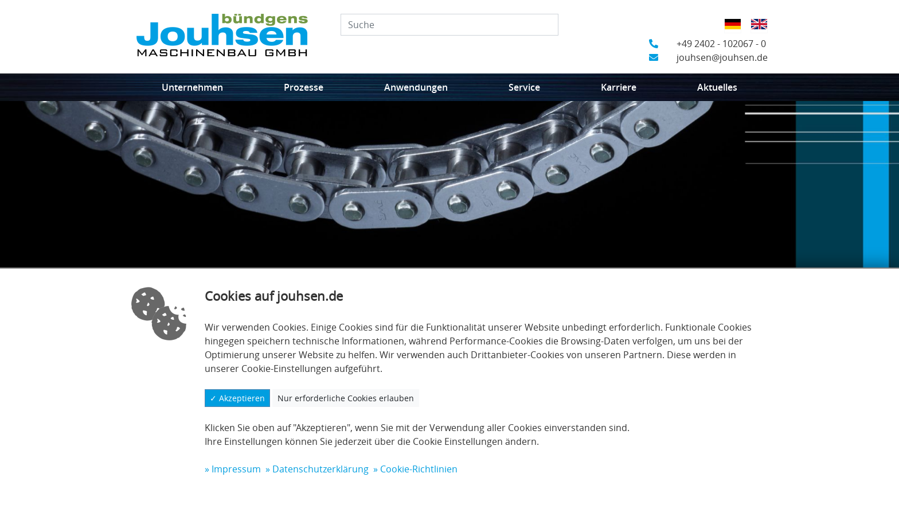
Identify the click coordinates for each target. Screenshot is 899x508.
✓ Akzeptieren (237, 398)
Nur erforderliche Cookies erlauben (345, 398)
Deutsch (736, 31)
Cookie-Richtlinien (419, 469)
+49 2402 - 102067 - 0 (707, 43)
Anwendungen (416, 87)
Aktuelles (717, 87)
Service (524, 87)
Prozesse (303, 87)
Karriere (618, 87)
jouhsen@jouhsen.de (708, 57)
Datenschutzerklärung (320, 469)
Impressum (236, 469)
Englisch (763, 31)
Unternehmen (192, 87)
